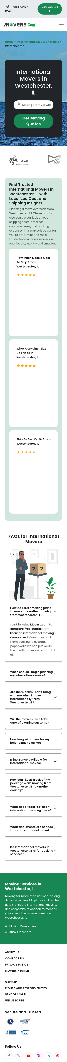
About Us (12, 952)
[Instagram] (38, 1055)
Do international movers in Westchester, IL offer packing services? (31, 850)
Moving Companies (20, 926)
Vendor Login (15, 994)
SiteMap (11, 982)
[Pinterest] (58, 1055)
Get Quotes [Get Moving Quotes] (50, 9)
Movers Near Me (17, 971)
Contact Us (14, 958)
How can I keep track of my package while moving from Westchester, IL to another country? (30, 785)
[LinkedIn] (48, 1055)
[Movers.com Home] (20, 24)
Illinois (54, 42)
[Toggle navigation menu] (61, 24)
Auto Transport (18, 932)
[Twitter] (19, 1055)
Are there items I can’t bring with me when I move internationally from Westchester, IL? (30, 697)
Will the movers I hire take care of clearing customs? (29, 721)
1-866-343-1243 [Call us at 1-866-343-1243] (16, 9)
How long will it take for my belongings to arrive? (30, 741)
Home (9, 42)
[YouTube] (28, 1055)
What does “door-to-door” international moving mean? (31, 808)
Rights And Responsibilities (26, 988)
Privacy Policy (16, 964)
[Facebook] (9, 1055)
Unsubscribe (14, 1000)
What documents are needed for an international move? (31, 828)
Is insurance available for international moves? (28, 761)
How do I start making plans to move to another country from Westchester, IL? (30, 611)
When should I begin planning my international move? (31, 673)
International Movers (32, 42)
